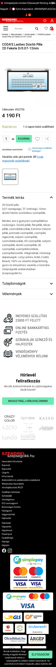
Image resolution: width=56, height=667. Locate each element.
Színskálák (7, 496)
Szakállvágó (7, 538)
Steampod (7, 534)
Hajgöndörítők (8, 514)
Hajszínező (7, 530)
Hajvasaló (6, 523)
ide (50, 664)
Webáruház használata (13, 484)
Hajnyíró (5, 545)
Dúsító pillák (30, 34)
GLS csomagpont (10, 503)
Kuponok (6, 465)
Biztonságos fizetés (11, 507)
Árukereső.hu (37, 632)
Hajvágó (5, 541)
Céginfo (5, 472)
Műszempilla (16, 34)
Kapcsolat (6, 469)
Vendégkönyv (8, 499)
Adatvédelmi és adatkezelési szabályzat (21, 480)
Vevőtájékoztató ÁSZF (12, 487)
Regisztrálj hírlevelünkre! (28, 401)
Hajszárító (6, 526)
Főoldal (5, 34)
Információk (7, 476)
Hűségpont (7, 511)
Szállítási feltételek (11, 492)
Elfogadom (40, 654)
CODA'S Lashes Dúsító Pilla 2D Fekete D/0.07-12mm (26, 35)
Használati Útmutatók (12, 461)
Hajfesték (6, 518)
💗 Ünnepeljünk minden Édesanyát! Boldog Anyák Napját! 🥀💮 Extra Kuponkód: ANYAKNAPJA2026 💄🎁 (28, 8)
